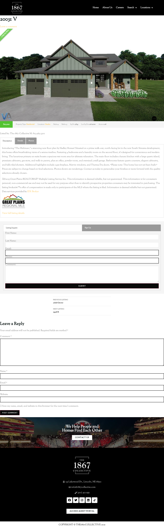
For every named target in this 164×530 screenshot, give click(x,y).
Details (20, 141)
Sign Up (88, 228)
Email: (8, 249)
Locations (146, 7)
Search (132, 7)
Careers (120, 7)
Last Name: (10, 241)
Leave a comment (8, 26)
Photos (31, 141)
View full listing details (13, 213)
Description (7, 141)
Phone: (8, 257)
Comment (6, 336)
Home (96, 7)
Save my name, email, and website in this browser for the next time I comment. (40, 406)
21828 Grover (82, 301)
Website (4, 394)
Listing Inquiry (11, 228)
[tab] (7, 141)
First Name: (11, 233)
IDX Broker (33, 191)
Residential (30, 124)
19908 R (82, 310)
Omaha (47, 124)
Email (3, 383)
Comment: (10, 264)
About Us (107, 7)
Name (3, 371)
